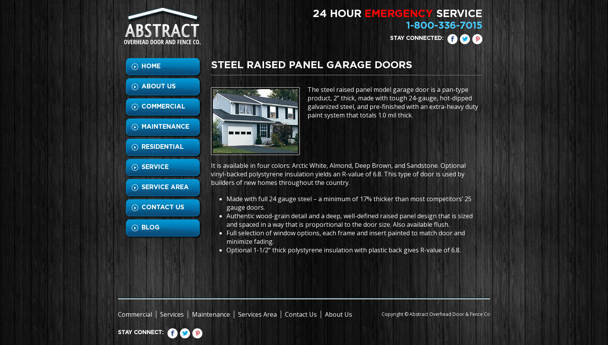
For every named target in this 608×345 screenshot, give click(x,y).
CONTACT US (163, 207)
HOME (151, 66)
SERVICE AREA (165, 187)
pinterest (477, 39)
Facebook (452, 39)
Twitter (465, 39)
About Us (338, 314)
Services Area (257, 314)
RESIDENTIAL (163, 147)
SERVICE (155, 167)
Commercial (135, 314)
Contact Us (301, 314)
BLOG (150, 227)
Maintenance (211, 314)
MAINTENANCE (165, 127)
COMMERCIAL (163, 107)
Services (172, 314)
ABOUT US (159, 86)
